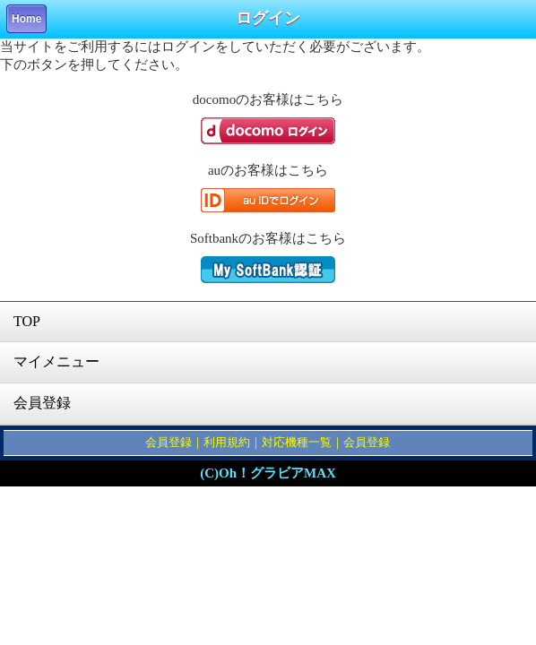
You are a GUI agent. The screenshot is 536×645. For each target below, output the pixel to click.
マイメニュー (56, 361)
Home (26, 19)
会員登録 (42, 402)
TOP (26, 321)
